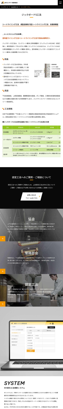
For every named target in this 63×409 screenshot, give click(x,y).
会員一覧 (11, 391)
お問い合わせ (49, 388)
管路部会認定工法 (31, 393)
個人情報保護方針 (50, 391)
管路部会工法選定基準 (31, 396)
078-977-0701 (15, 373)
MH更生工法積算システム (31, 348)
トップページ (12, 382)
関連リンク (49, 393)
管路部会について (13, 396)
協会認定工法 (29, 385)
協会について (12, 388)
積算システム (49, 382)
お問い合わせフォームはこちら (31, 196)
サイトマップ (49, 396)
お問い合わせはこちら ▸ (14, 378)
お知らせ (48, 385)
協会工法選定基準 (31, 388)
